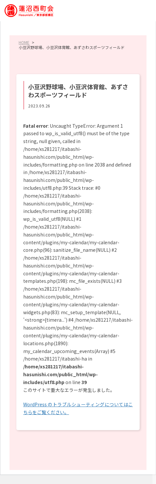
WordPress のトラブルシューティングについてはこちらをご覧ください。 (78, 408)
